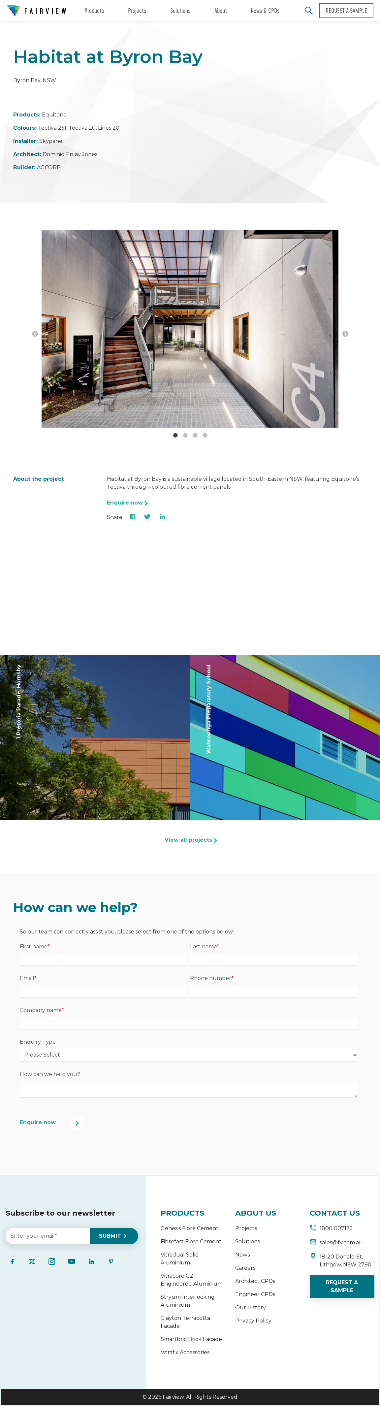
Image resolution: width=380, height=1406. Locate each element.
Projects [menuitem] (246, 1228)
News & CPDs (265, 10)
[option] (190, 330)
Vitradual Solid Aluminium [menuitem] (180, 1259)
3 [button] (195, 435)
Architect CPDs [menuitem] (255, 1281)
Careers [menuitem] (245, 1268)
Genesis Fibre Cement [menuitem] (189, 1228)
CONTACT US (335, 1213)
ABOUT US (255, 1213)
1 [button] (175, 435)
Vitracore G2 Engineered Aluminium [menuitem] (192, 1280)
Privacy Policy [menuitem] (253, 1321)
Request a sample (346, 10)
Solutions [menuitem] (247, 1241)
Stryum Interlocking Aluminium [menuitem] (188, 1301)
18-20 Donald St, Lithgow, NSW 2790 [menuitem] (340, 1261)
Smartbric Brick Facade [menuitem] (191, 1339)
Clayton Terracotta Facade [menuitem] (185, 1322)
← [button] (35, 334)
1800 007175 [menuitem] (331, 1229)
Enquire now (125, 503)
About (220, 10)
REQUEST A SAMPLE (342, 1286)
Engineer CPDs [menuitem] (255, 1294)
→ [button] (345, 334)
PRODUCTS (182, 1213)
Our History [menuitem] (250, 1307)
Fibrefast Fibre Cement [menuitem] (191, 1241)
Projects (137, 10)
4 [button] (205, 435)
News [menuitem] (242, 1255)
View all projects (188, 840)
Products (94, 10)
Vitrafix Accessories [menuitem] (185, 1352)
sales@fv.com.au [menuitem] (336, 1243)
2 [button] (185, 435)
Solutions (180, 10)
